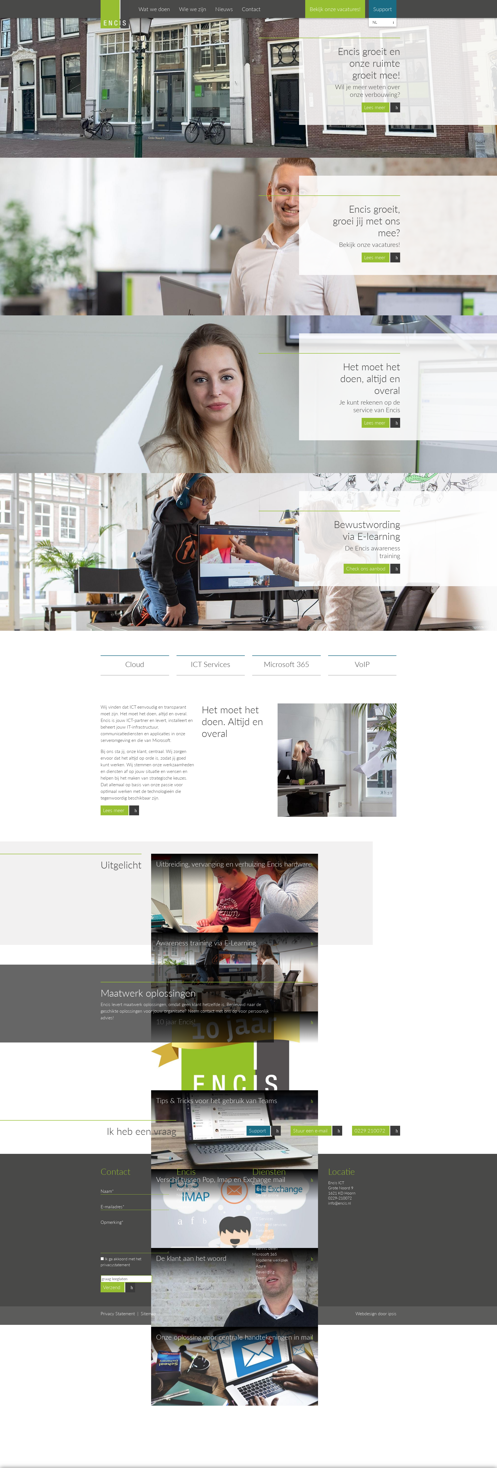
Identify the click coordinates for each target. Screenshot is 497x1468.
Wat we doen (188, 1189)
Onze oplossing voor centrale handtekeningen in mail (234, 1337)
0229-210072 (340, 1198)
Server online (267, 1195)
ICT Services (210, 664)
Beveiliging (265, 1236)
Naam (106, 1191)
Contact (251, 9)
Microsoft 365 (286, 664)
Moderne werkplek (272, 1260)
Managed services (271, 1224)
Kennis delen (267, 1248)
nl (375, 22)
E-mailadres (112, 1206)
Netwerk (263, 1230)
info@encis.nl (339, 1203)
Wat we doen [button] (154, 9)
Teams (261, 1277)
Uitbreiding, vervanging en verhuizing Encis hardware (234, 864)
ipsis (392, 1313)
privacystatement (115, 1264)
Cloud (134, 664)
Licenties (263, 1242)
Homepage (186, 1183)
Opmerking (111, 1222)
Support (382, 9)
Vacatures (185, 1207)
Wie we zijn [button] (192, 9)
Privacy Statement (118, 1313)
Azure (261, 1266)
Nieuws (224, 9)
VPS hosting (266, 1207)
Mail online (265, 1201)
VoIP (362, 664)
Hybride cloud (268, 1212)
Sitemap (148, 1313)
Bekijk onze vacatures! (335, 9)
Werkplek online (270, 1189)
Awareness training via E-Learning (206, 942)
